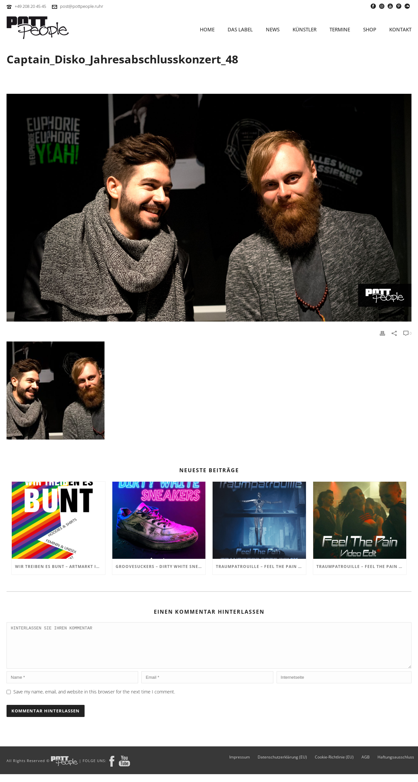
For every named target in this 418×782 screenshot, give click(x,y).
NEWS (273, 29)
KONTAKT (400, 29)
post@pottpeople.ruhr (81, 6)
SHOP (369, 29)
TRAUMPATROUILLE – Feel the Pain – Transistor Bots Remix (261, 566)
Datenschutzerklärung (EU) (282, 765)
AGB (366, 765)
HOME (207, 29)
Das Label (240, 29)
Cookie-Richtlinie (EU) (334, 765)
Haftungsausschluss (396, 765)
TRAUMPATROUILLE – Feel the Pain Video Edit (361, 566)
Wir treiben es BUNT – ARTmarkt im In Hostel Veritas (60, 566)
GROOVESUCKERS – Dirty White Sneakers (161, 566)
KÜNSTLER (304, 29)
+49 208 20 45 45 (30, 6)
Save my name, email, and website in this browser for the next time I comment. (94, 699)
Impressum (239, 765)
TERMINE (340, 29)
